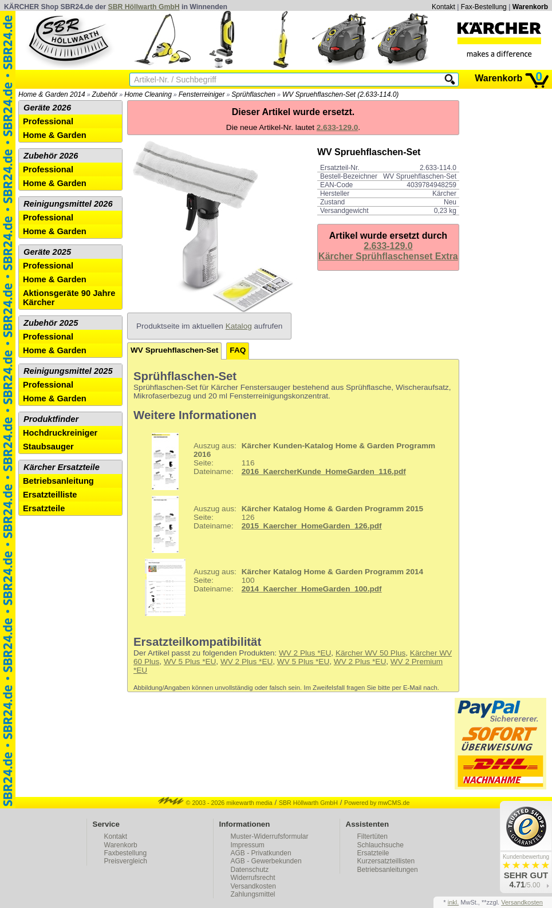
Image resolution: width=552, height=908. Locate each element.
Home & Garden (54, 135)
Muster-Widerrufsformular (270, 836)
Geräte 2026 (47, 107)
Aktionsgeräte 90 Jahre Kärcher (69, 298)
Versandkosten (253, 886)
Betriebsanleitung (58, 480)
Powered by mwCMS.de (376, 802)
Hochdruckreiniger (60, 432)
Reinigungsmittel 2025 (68, 371)
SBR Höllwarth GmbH (144, 7)
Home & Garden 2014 (51, 94)
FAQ (238, 350)
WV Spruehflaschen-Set (174, 350)
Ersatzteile (44, 508)
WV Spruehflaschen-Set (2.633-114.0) (340, 94)
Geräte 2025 (47, 251)
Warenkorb (530, 7)
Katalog (239, 326)
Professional (48, 121)
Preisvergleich (125, 861)
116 (285, 461)
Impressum (248, 845)
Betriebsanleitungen (387, 870)
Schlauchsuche (380, 845)
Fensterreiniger (202, 94)
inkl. (453, 902)
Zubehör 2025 (50, 322)
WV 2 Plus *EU (305, 653)
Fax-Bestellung (484, 7)
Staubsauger (48, 446)
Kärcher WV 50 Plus (370, 653)
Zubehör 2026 (50, 155)
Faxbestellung (125, 853)
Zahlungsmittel (253, 894)
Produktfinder (50, 419)
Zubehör (105, 94)
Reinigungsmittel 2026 (68, 203)
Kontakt (443, 7)
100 (279, 587)
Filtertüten (372, 836)
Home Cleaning (148, 94)
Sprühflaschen (253, 94)
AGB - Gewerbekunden (266, 861)
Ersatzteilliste (50, 494)
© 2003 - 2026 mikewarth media (215, 802)
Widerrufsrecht (253, 878)
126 (279, 524)
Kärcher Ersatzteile (61, 467)
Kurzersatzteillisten (386, 861)
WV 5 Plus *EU (190, 661)
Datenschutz (250, 870)
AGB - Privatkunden (261, 853)
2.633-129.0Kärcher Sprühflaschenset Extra (388, 251)
